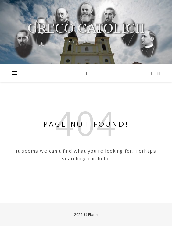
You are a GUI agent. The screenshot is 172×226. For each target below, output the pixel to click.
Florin (93, 214)
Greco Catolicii (86, 28)
